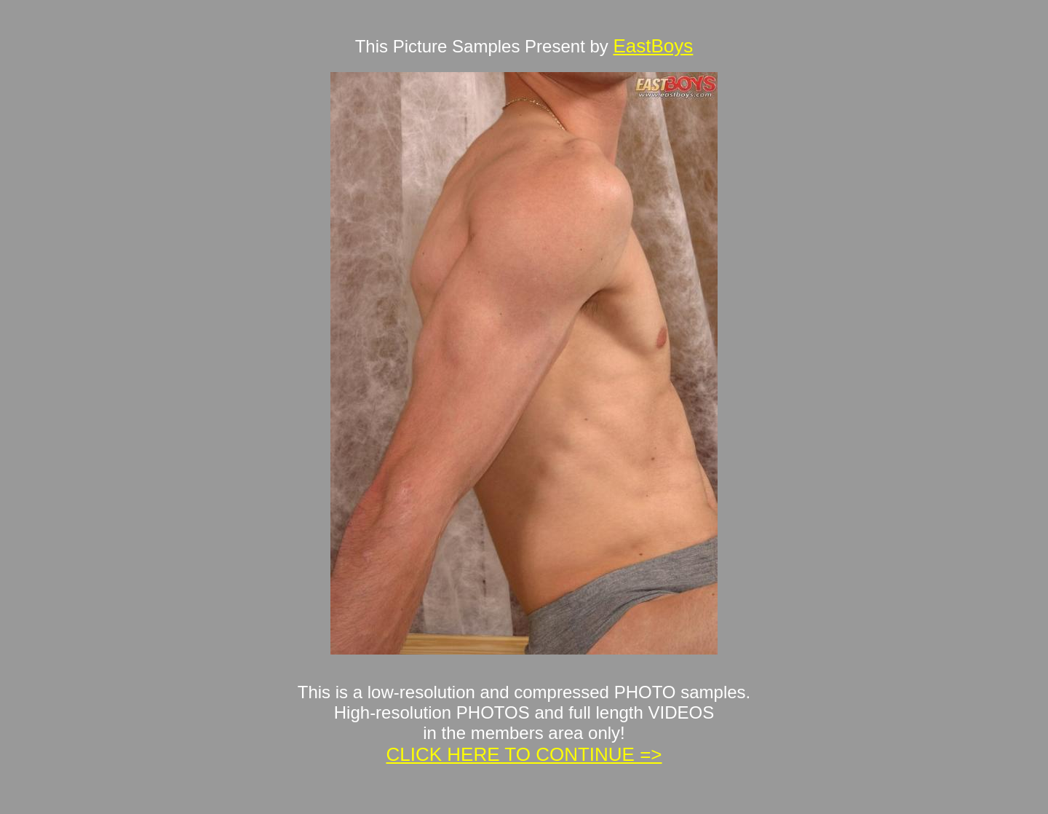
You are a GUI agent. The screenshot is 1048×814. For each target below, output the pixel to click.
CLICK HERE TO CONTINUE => (524, 754)
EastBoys (653, 46)
